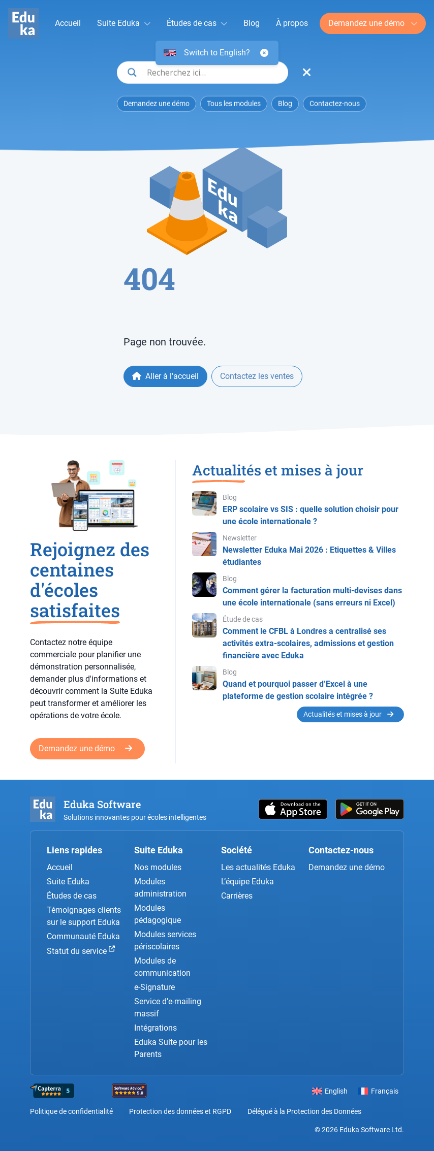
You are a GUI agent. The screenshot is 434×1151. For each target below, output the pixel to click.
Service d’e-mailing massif (167, 1007)
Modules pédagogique (157, 914)
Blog (251, 23)
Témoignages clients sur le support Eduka (84, 916)
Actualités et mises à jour (348, 714)
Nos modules (157, 867)
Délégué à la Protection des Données (304, 1111)
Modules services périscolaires (165, 940)
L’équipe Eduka (247, 881)
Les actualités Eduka (258, 867)
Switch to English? (217, 52)
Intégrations (155, 1028)
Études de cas (191, 23)
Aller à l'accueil (165, 376)
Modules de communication (162, 967)
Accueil (68, 23)
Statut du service (81, 950)
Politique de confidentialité (71, 1111)
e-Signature (154, 987)
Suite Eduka (118, 23)
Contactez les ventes (257, 376)
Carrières (237, 896)
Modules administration (160, 888)
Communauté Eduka (83, 936)
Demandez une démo (367, 23)
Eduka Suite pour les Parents (170, 1048)
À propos (292, 23)
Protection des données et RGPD (180, 1111)
